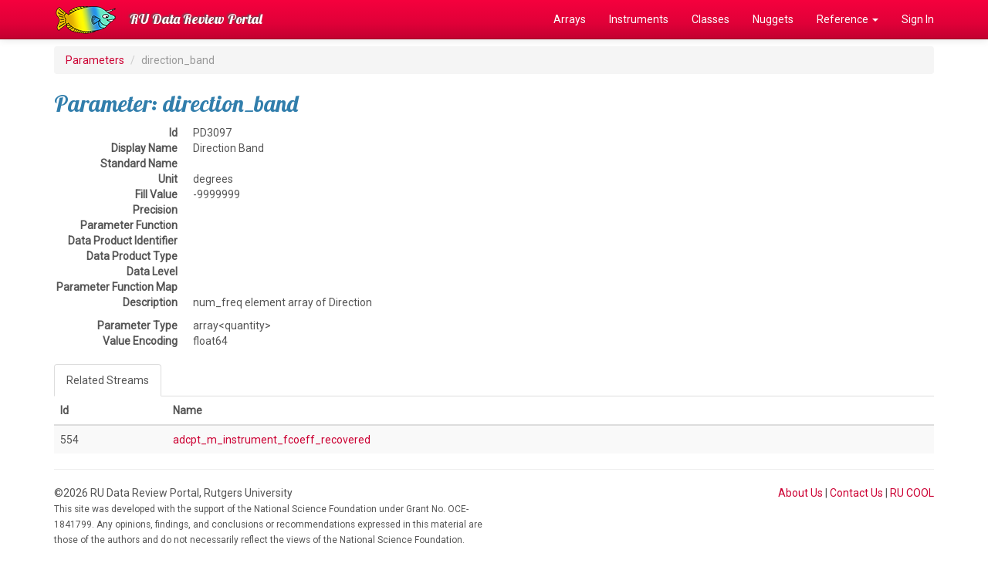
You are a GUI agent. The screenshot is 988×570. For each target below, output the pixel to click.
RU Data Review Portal (196, 19)
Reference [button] (847, 19)
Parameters (95, 60)
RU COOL (912, 493)
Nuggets (773, 19)
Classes (710, 19)
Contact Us (856, 493)
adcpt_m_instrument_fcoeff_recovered (271, 439)
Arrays (569, 19)
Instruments (638, 19)
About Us (800, 493)
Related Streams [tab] (107, 380)
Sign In (918, 19)
